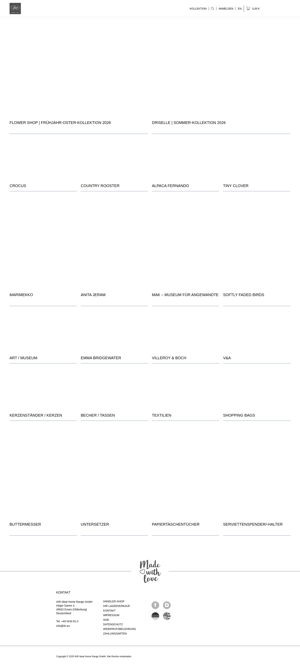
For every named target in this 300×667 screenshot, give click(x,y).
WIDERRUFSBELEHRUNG (119, 628)
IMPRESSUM (111, 615)
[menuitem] (212, 8)
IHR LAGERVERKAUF (116, 606)
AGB (106, 619)
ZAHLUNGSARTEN (115, 633)
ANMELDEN (225, 8)
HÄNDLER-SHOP (113, 601)
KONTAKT (109, 610)
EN (239, 8)
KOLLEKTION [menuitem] (198, 8)
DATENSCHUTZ (113, 624)
